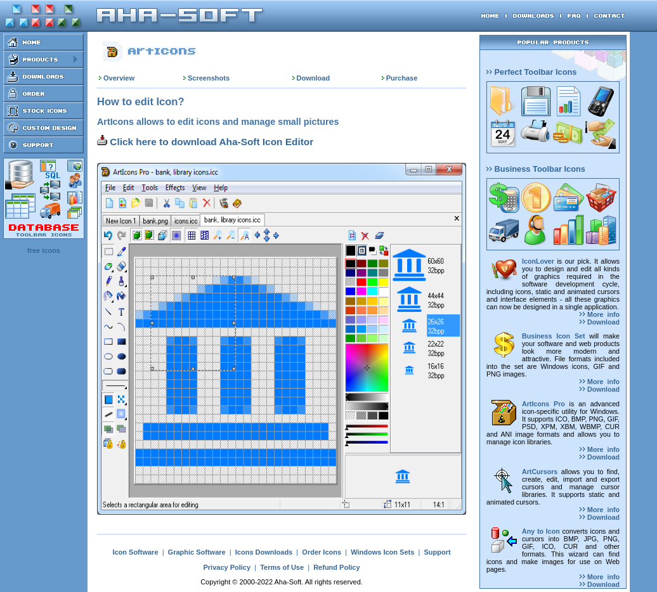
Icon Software (135, 552)
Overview (118, 78)
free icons (43, 250)
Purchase (402, 78)
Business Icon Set (553, 336)
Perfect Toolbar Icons (531, 72)
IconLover (538, 261)
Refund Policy (336, 567)
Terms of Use (282, 567)
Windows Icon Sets (382, 552)
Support (437, 552)
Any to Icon (541, 531)
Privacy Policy (226, 567)
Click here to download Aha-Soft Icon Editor (205, 141)
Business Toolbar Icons (535, 169)
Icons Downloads (263, 552)
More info (600, 314)
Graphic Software (197, 552)
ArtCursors (539, 471)
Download (313, 78)
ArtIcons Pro (543, 404)
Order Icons (321, 552)
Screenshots (209, 78)
